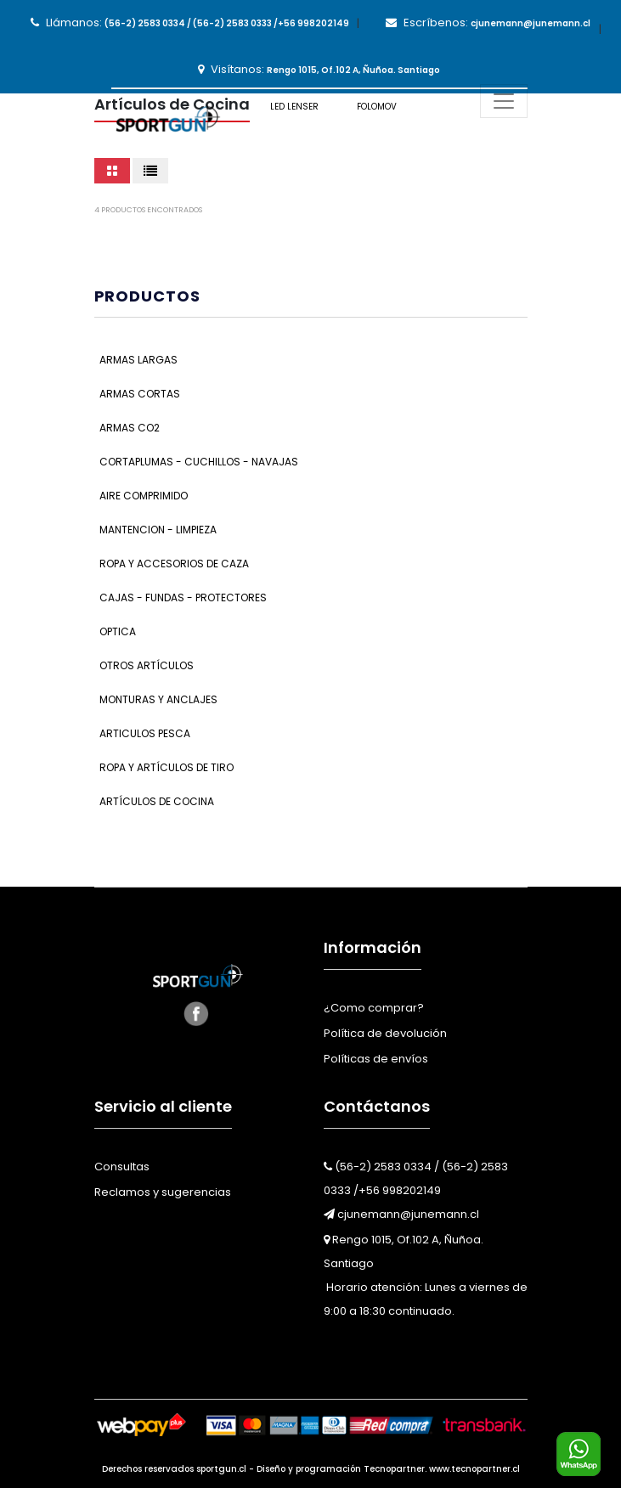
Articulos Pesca (144, 733)
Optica (117, 631)
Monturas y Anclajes (158, 699)
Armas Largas (138, 359)
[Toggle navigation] (504, 101)
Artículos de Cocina (156, 801)
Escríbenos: (488, 22)
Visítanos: (319, 69)
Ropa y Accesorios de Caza (174, 563)
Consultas (122, 1166)
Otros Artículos (146, 665)
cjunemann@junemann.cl (401, 1214)
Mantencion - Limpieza (158, 529)
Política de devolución (385, 1033)
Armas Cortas (139, 393)
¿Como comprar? (374, 1008)
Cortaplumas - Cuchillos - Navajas (198, 461)
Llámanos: (190, 22)
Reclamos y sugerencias (162, 1192)
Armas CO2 (129, 427)
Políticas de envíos (376, 1059)
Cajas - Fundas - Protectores (183, 597)
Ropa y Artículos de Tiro (166, 767)
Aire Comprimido (143, 495)
